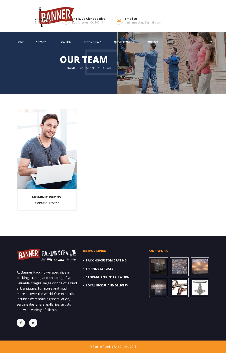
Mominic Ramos (46, 197)
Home (71, 68)
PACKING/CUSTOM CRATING (106, 260)
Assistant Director (46, 203)
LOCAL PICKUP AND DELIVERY (107, 285)
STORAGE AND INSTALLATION (107, 277)
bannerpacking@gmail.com (143, 22)
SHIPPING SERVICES (99, 269)
